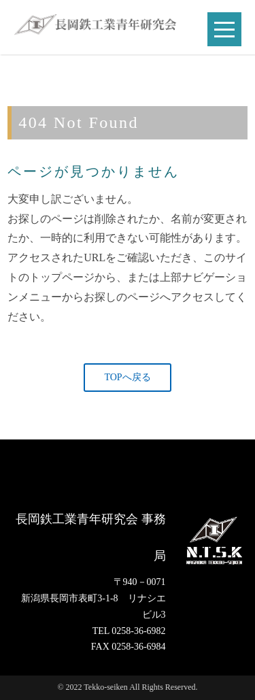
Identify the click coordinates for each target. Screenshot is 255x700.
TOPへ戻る (127, 377)
